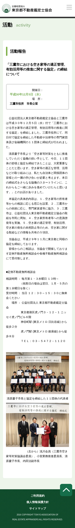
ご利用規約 (38, 495)
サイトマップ (37, 508)
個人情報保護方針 (37, 502)
